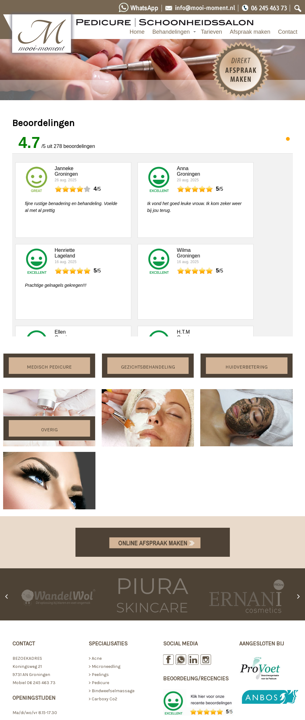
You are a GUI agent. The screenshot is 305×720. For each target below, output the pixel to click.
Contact (288, 32)
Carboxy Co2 (104, 616)
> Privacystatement (259, 667)
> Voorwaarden (254, 659)
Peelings (100, 592)
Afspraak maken (250, 32)
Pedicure (100, 600)
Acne (97, 575)
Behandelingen (171, 32)
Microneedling (105, 583)
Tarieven (211, 32)
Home (137, 32)
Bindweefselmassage (113, 608)
